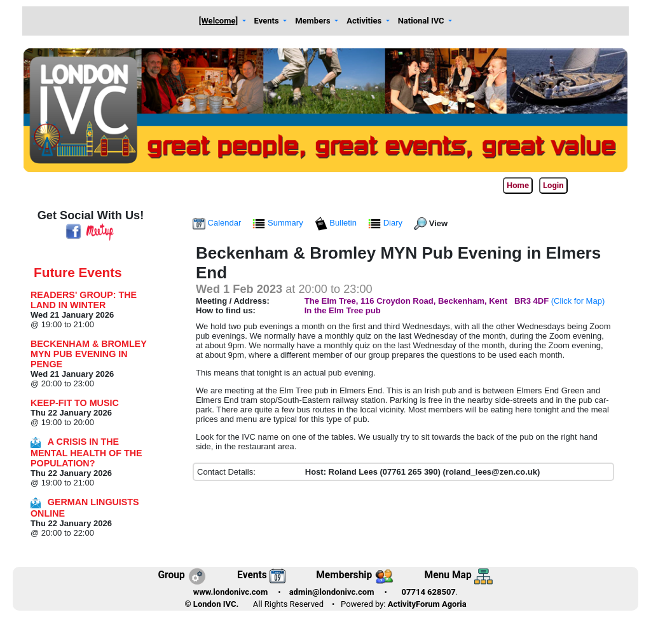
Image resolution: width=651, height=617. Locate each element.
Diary (386, 222)
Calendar (218, 222)
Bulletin (337, 222)
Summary (278, 222)
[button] (222, 21)
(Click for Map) (578, 301)
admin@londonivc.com (331, 592)
